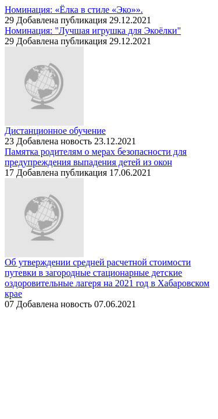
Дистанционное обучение (55, 131)
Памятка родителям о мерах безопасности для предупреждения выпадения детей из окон (96, 157)
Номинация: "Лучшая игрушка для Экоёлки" (93, 30)
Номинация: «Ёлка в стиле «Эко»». (74, 10)
